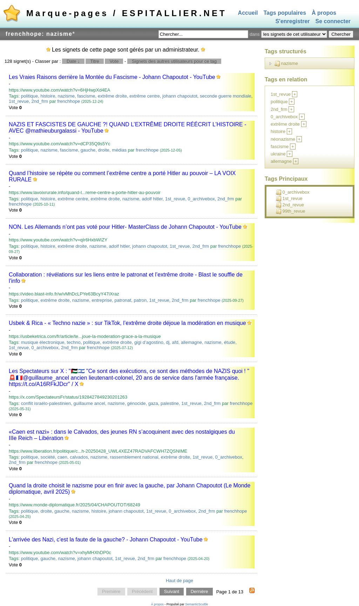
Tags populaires (285, 13)
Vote (113, 61)
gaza (153, 403)
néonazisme (283, 139)
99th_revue (290, 211)
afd (175, 342)
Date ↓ (73, 61)
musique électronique (43, 342)
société (47, 457)
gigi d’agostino (148, 342)
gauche (88, 150)
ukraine (278, 154)
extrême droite (112, 96)
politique (29, 96)
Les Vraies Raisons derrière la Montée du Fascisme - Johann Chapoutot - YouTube (112, 77)
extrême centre (144, 96)
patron (140, 300)
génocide (136, 403)
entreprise (102, 300)
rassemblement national (134, 457)
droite (104, 150)
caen (62, 457)
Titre (94, 61)
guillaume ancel (89, 403)
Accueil (248, 13)
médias (119, 150)
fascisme (86, 96)
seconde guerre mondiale (225, 96)
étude (230, 342)
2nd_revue (290, 205)
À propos (324, 13)
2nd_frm (39, 101)
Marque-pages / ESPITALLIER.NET (126, 13)
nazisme (66, 96)
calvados (79, 457)
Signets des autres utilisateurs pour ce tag (174, 61)
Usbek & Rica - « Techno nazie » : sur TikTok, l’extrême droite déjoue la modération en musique (127, 323)
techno (74, 342)
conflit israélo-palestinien (46, 403)
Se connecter (333, 22)
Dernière (199, 591)
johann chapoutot (179, 96)
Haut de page (179, 580)
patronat (122, 300)
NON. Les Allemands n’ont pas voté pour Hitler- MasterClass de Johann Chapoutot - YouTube (125, 227)
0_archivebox (201, 198)
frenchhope (68, 101)
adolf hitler (152, 198)
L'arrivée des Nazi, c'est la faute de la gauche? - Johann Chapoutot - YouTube (106, 539)
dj (167, 342)
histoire (47, 96)
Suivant (171, 591)
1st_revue (19, 101)
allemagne (191, 342)
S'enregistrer (292, 22)
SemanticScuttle (196, 604)
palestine (170, 403)
